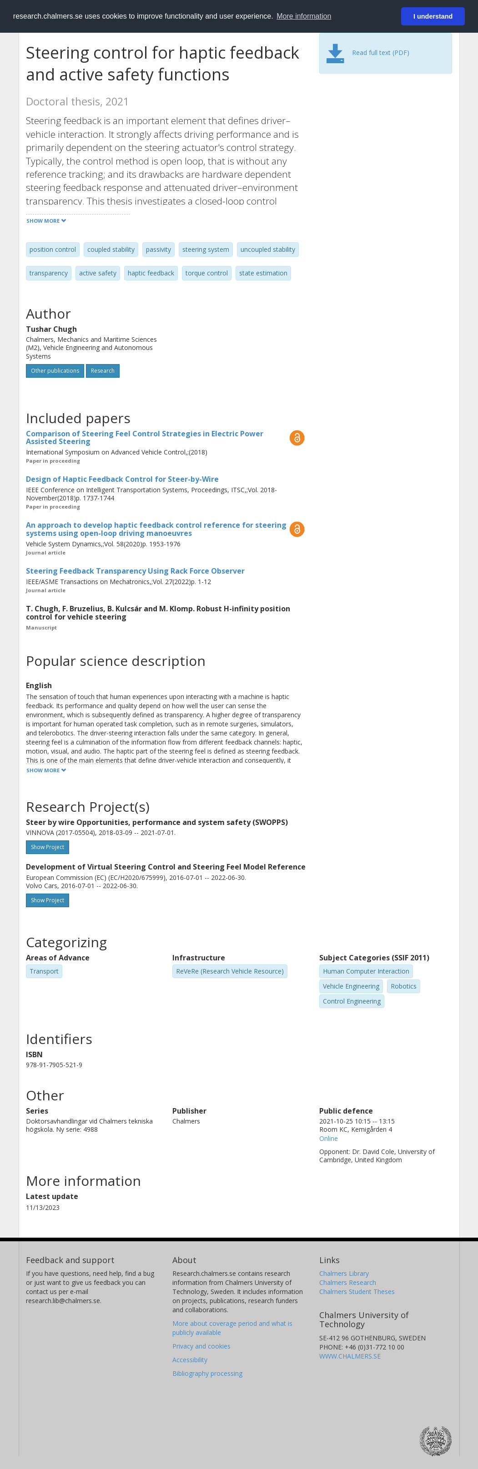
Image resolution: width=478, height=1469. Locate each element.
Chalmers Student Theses (357, 1291)
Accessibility (189, 1359)
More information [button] (304, 16)
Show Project (47, 847)
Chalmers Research (347, 1282)
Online (328, 1138)
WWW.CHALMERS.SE (350, 1356)
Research (103, 371)
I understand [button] (433, 16)
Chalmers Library (344, 1273)
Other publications (55, 371)
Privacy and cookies (201, 1346)
